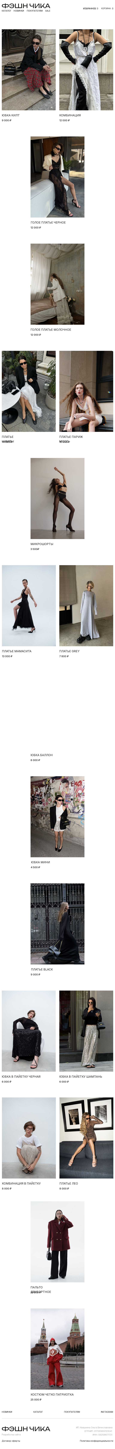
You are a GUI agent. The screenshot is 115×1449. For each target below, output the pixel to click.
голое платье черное (48, 222)
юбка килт (11, 115)
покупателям (35, 10)
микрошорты (42, 544)
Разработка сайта (11, 1434)
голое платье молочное (51, 329)
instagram (107, 1412)
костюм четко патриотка (52, 1394)
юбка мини (40, 862)
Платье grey (69, 651)
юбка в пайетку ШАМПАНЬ (80, 1076)
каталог (6, 10)
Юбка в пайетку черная (21, 1076)
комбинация (70, 115)
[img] (29, 69)
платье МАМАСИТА (16, 651)
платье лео (68, 1183)
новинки (19, 10)
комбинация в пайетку (21, 1183)
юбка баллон (42, 755)
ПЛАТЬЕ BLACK (42, 969)
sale (47, 10)
